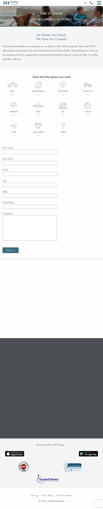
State (34, 193)
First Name (34, 149)
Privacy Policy (46, 495)
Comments (34, 226)
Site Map (31, 495)
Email (34, 171)
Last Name (34, 160)
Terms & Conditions (66, 495)
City (34, 182)
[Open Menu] (99, 3)
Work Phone (34, 204)
